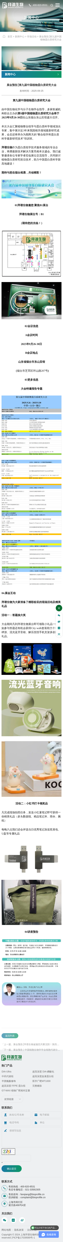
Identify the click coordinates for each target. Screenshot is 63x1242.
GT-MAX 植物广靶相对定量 (16, 1090)
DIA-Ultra (6, 1071)
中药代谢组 (7, 1076)
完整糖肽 (37, 1085)
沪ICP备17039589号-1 (23, 1237)
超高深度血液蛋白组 (43, 1076)
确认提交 (11, 1168)
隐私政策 (19, 1229)
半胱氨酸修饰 (9, 1081)
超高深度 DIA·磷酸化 (43, 1071)
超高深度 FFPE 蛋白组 (14, 1085)
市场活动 (31, 36)
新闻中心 (19, 36)
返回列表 (10, 1043)
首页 (10, 36)
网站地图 (6, 1229)
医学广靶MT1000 (41, 1081)
